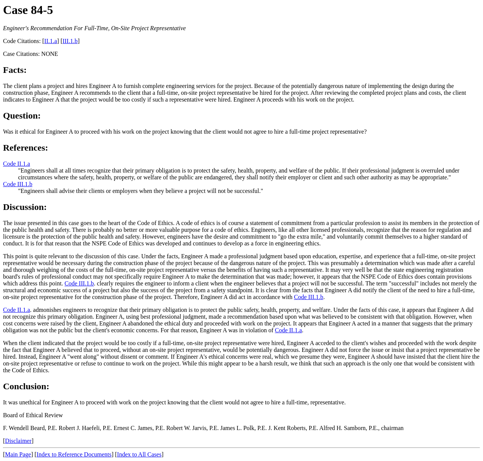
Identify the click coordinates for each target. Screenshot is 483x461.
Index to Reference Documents (74, 454)
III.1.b (70, 41)
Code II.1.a (16, 163)
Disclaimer (18, 441)
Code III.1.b (17, 184)
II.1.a (50, 41)
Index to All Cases (139, 454)
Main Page (18, 454)
